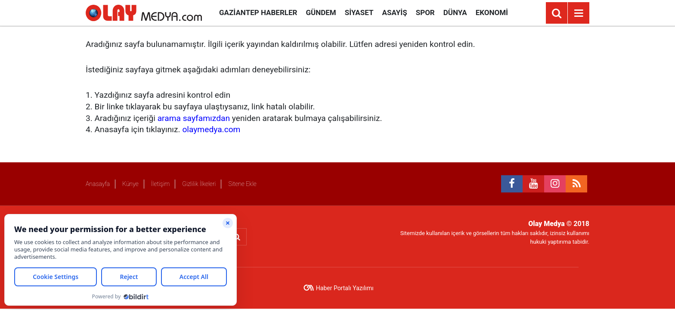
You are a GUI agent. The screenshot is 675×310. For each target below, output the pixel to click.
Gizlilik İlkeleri (199, 183)
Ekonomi (492, 12)
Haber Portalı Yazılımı (345, 288)
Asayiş (394, 12)
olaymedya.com (211, 129)
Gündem (321, 12)
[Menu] (578, 13)
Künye (130, 183)
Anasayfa (98, 183)
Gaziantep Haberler (258, 12)
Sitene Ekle (242, 183)
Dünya (455, 12)
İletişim (160, 183)
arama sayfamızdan (194, 118)
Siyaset (359, 12)
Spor (425, 12)
